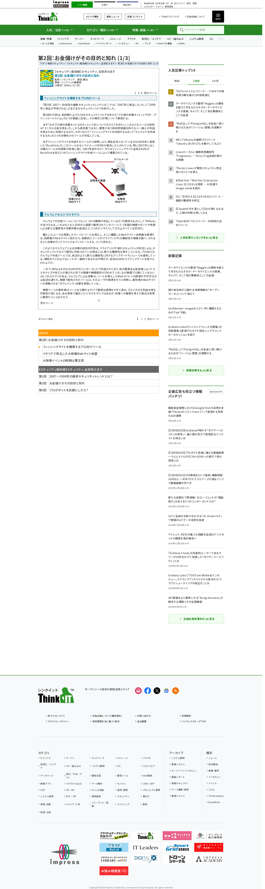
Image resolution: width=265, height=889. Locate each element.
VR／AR (70, 789)
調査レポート (178, 776)
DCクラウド (179, 3)
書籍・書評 (213, 770)
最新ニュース (113, 16)
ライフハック (123, 804)
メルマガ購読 (92, 16)
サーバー (79, 39)
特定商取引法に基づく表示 (106, 721)
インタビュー (124, 43)
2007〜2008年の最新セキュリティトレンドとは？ (81, 376)
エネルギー (149, 7)
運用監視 (96, 796)
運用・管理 (122, 789)
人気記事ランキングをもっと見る (197, 237)
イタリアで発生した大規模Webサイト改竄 (70, 353)
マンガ (148, 43)
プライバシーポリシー (58, 721)
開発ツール (122, 775)
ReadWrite (214, 802)
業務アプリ (45, 783)
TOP (42, 63)
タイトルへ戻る (45, 318)
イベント (212, 783)
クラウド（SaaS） (74, 783)
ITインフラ (63, 39)
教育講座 (169, 7)
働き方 (146, 796)
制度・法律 (45, 812)
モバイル (121, 783)
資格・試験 (45, 804)
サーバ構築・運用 (180, 789)
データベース (46, 775)
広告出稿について (196, 16)
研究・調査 (192, 3)
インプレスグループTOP (194, 721)
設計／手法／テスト (74, 775)
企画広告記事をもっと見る (196, 619)
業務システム (178, 764)
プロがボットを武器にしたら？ (68, 390)
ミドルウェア (149, 765)
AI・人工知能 (48, 43)
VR (137, 43)
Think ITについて (170, 16)
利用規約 (186, 715)
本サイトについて (56, 715)
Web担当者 (149, 3)
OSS (42, 789)
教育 (145, 804)
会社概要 (141, 721)
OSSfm (181, 43)
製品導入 (127, 5)
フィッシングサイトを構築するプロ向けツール (72, 346)
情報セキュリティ (55, 63)
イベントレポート (104, 43)
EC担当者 (159, 3)
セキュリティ (123, 796)
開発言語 (96, 775)
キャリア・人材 (73, 804)
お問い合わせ (144, 715)
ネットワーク (97, 39)
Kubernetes (66, 43)
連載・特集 (46, 39)
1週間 (196, 81)
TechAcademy (216, 795)
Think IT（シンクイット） (56, 16)
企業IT (105, 5)
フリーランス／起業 (100, 804)
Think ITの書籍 (164, 43)
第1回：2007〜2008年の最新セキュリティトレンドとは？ (76, 105)
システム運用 (47, 796)
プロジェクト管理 (151, 789)
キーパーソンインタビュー (184, 770)
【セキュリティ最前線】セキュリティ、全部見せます (91, 63)
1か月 (215, 81)
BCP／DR (71, 796)
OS (211, 39)
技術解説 (213, 764)
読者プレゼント (134, 16)
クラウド (131, 39)
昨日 (177, 81)
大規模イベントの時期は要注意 (63, 360)
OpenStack (84, 43)
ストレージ (115, 39)
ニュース (212, 757)
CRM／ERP (149, 783)
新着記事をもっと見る (197, 370)
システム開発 (196, 39)
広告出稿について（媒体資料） (107, 715)
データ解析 (97, 783)
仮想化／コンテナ (151, 39)
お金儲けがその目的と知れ (67, 383)
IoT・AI (169, 3)
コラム (211, 789)
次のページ (150, 93)
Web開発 (147, 775)
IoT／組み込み (175, 39)
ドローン (159, 7)
